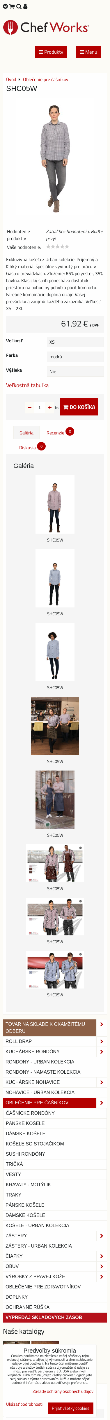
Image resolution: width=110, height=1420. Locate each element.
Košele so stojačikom (35, 1143)
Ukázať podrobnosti (24, 1404)
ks (47, 408)
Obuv (56, 1266)
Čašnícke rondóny (30, 1113)
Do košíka (79, 407)
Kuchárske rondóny (56, 1052)
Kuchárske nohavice (56, 1082)
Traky (13, 1194)
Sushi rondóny (25, 1154)
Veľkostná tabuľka (27, 385)
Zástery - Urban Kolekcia (39, 1245)
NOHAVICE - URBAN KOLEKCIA (40, 1092)
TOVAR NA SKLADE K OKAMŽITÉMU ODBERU (56, 1027)
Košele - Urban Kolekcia (37, 1225)
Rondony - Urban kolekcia (40, 1061)
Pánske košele (25, 1123)
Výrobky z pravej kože (56, 1277)
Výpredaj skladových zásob (44, 1317)
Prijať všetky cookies (70, 1408)
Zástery (56, 1236)
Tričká (14, 1164)
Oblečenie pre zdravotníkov (43, 1286)
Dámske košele (25, 1133)
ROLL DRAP (56, 1042)
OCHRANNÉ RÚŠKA (27, 1307)
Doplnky (17, 1297)
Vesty (13, 1174)
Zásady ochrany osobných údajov (63, 1391)
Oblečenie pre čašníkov (56, 1103)
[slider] (57, 246)
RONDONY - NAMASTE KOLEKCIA (43, 1072)
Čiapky (56, 1256)
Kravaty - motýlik (28, 1184)
